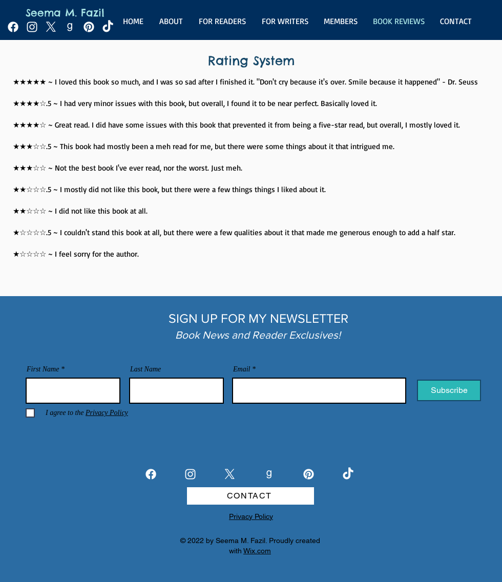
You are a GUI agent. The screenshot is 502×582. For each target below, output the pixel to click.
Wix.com (257, 551)
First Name (43, 369)
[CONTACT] (250, 496)
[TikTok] (108, 27)
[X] (51, 27)
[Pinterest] (89, 27)
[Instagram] (32, 27)
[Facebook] (13, 27)
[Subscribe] (449, 390)
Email (241, 369)
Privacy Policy (251, 516)
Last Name (145, 369)
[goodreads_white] (70, 27)
